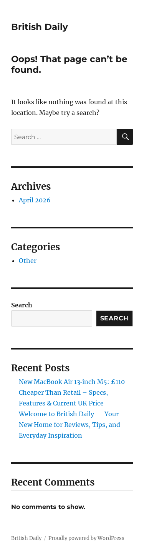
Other (27, 260)
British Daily (39, 26)
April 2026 (35, 200)
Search (21, 305)
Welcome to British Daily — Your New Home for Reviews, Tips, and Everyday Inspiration (69, 424)
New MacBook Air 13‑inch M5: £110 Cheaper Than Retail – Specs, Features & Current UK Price (72, 392)
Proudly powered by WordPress (86, 538)
